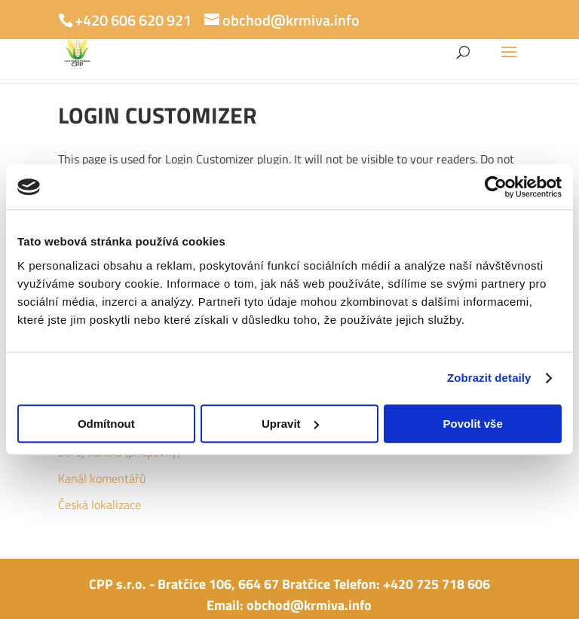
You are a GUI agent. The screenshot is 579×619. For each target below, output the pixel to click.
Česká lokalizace (99, 505)
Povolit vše (473, 423)
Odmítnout (106, 423)
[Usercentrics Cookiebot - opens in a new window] (496, 186)
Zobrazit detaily (489, 377)
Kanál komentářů (102, 478)
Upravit (290, 423)
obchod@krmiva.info (309, 605)
